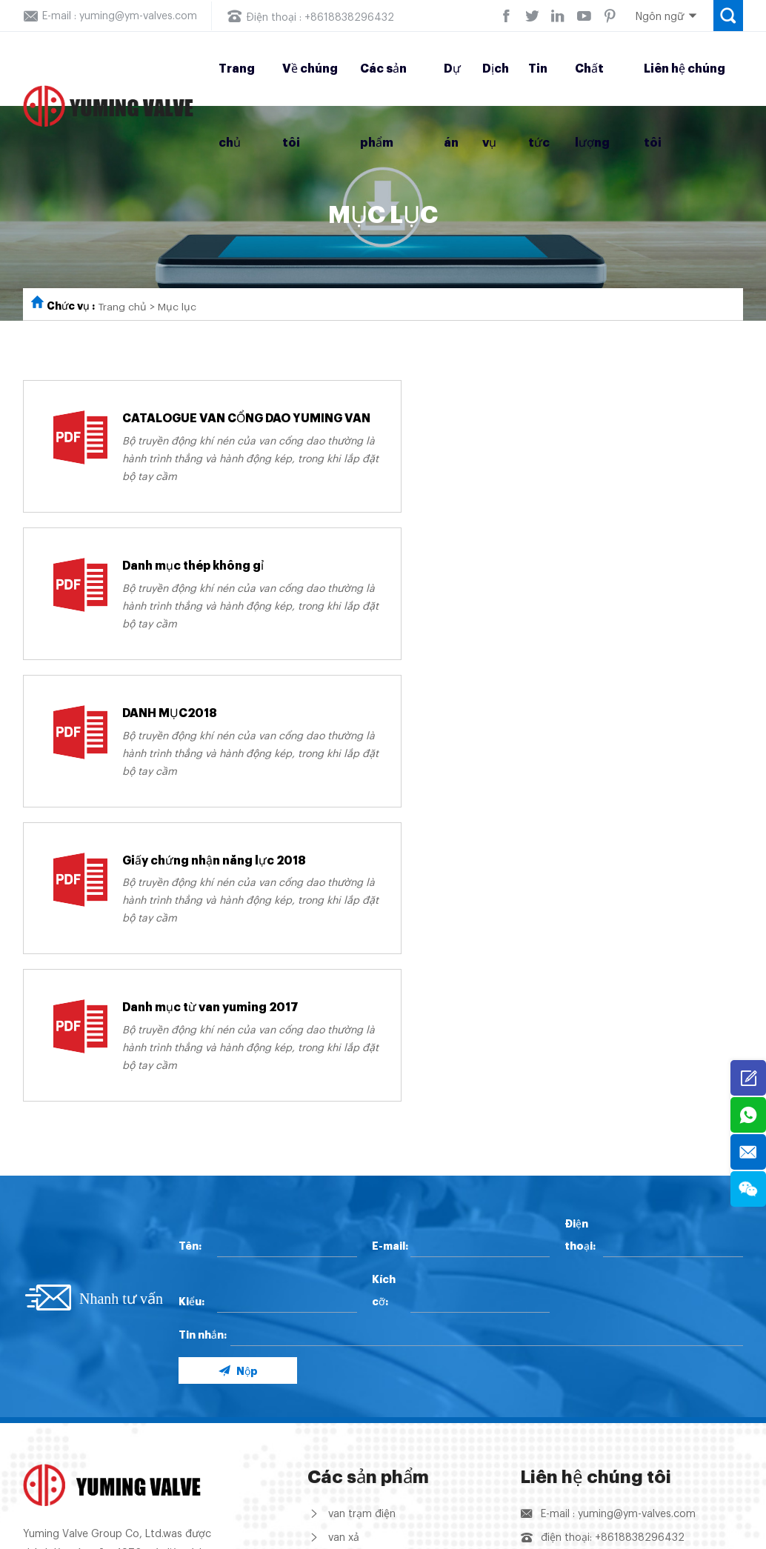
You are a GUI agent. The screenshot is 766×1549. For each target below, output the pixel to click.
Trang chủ (123, 307)
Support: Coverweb (695, 1534)
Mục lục (178, 307)
